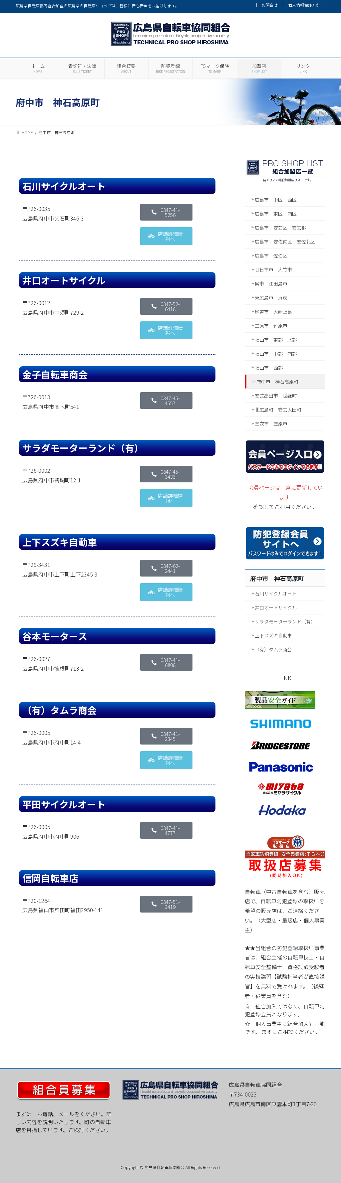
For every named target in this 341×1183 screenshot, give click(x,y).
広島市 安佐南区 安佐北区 (285, 241)
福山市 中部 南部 (276, 353)
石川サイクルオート (276, 593)
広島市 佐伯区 (271, 255)
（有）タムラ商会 (273, 649)
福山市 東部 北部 (276, 339)
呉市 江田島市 (271, 283)
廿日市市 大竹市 (273, 269)
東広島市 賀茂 (271, 297)
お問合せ (270, 5)
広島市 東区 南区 (276, 213)
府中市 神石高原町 (277, 381)
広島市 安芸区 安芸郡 (280, 227)
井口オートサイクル (276, 607)
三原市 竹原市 (271, 325)
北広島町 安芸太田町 (278, 409)
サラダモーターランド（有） (285, 621)
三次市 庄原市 (271, 423)
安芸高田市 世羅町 (276, 395)
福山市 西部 (269, 367)
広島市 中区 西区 (276, 199)
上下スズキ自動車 (273, 635)
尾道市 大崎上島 (273, 311)
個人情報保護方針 (304, 5)
